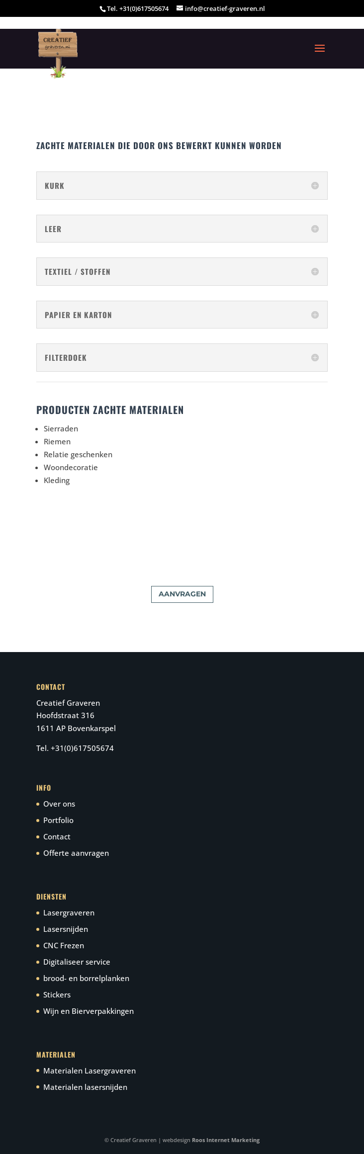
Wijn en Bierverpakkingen (88, 1011)
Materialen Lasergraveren (89, 1070)
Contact (57, 836)
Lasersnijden (65, 929)
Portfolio (58, 820)
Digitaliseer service (76, 962)
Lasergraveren (68, 912)
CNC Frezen (63, 945)
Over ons (59, 804)
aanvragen (182, 593)
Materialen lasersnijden (85, 1087)
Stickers (57, 994)
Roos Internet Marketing (226, 1140)
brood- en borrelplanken (86, 978)
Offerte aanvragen (76, 853)
